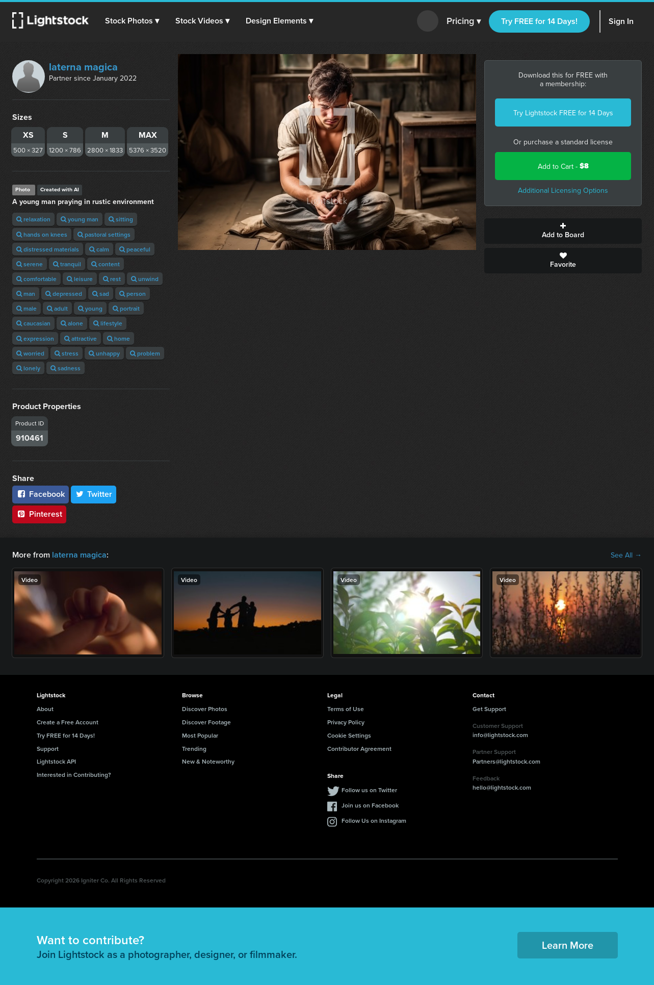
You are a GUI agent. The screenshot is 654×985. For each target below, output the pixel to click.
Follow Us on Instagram (374, 820)
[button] (132, 21)
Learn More (567, 945)
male (26, 308)
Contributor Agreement (359, 748)
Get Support (489, 708)
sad (100, 293)
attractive (80, 338)
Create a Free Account (67, 722)
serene (29, 264)
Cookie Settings (349, 735)
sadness (65, 368)
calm (99, 249)
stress (67, 353)
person (132, 293)
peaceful (134, 249)
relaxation (33, 219)
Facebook (40, 494)
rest (112, 278)
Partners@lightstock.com (506, 761)
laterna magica (83, 66)
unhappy (104, 353)
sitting (121, 219)
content (105, 264)
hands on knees (41, 234)
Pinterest (39, 514)
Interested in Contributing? (74, 774)
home (118, 338)
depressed (63, 293)
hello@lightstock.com (502, 787)
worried (30, 353)
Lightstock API (56, 761)
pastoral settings (103, 234)
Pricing (464, 21)
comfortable (36, 278)
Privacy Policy (345, 722)
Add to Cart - (563, 166)
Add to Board (563, 231)
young (90, 308)
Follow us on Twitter (369, 790)
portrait (126, 308)
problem (145, 353)
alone (72, 323)
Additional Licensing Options (563, 190)
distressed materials (47, 249)
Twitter (94, 494)
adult (57, 308)
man (25, 293)
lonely (28, 368)
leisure (80, 278)
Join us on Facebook (370, 805)
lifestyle (107, 323)
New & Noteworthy (208, 761)
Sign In (621, 21)
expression (35, 338)
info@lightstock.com (500, 734)
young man (79, 219)
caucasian (33, 323)
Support (48, 748)
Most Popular (200, 735)
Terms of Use (345, 708)
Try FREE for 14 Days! (539, 21)
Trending (194, 748)
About (45, 708)
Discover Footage (206, 722)
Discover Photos (204, 708)
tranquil (67, 264)
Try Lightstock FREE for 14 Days (563, 113)
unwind (145, 278)
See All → (626, 555)
